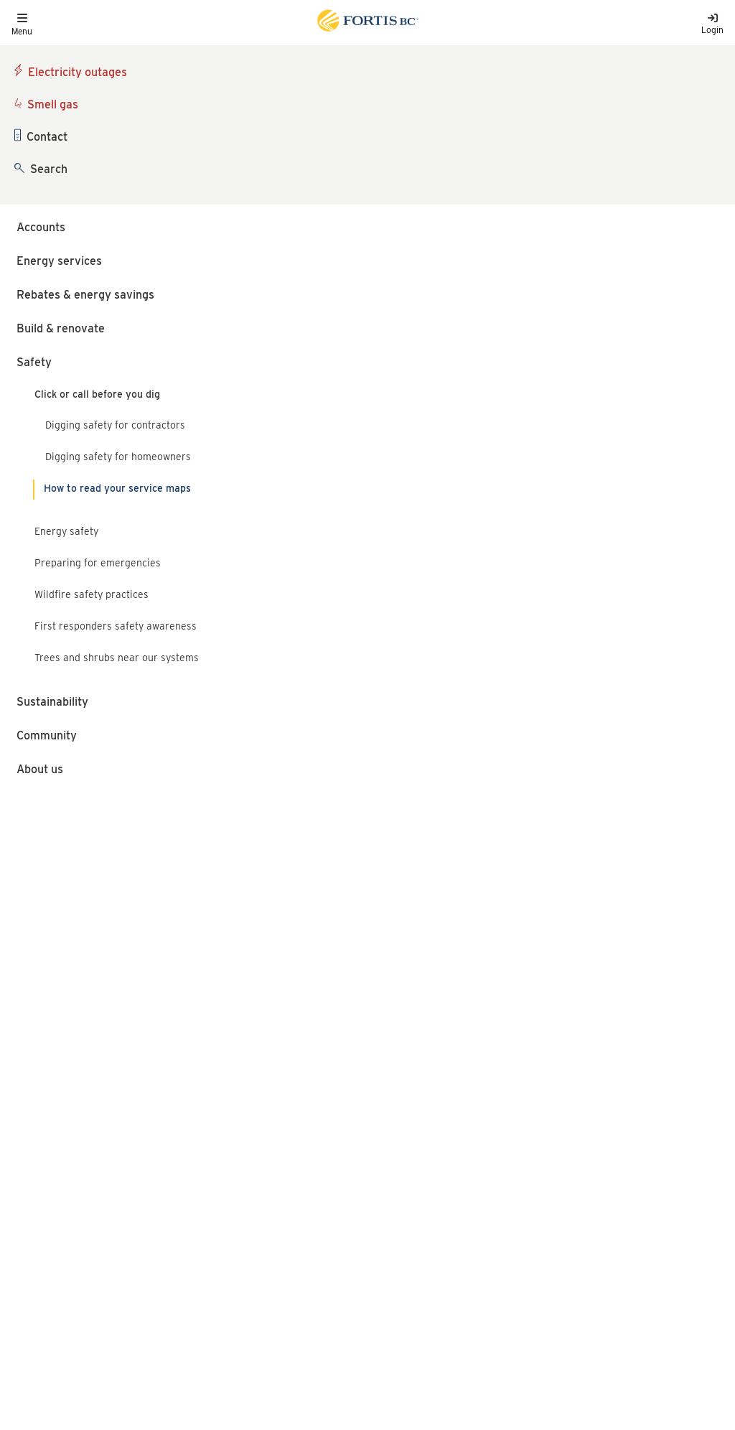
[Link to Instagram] (547, 1228)
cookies (127, 1371)
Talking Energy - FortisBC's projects (585, 1171)
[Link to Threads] (623, 1228)
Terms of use (158, 1203)
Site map (149, 1224)
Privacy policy (161, 1182)
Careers (29, 1203)
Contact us (36, 1224)
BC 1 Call (152, 128)
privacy (338, 1386)
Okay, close (661, 1381)
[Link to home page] (366, 23)
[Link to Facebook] (509, 1228)
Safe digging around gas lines (113, 899)
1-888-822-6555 (56, 993)
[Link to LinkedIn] (585, 1228)
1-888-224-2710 (408, 1118)
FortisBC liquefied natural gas (571, 1118)
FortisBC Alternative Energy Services (590, 1145)
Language (34, 1182)
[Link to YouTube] (663, 1228)
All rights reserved (116, 1269)
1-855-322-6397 (410, 1220)
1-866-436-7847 (410, 1163)
